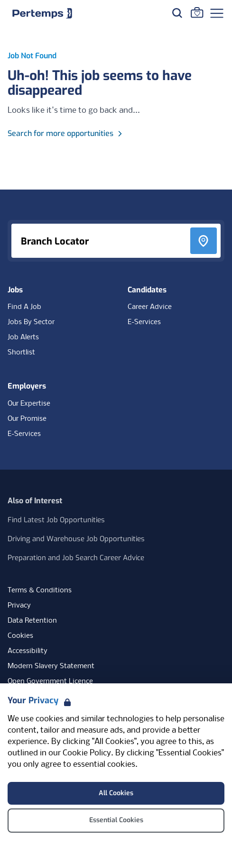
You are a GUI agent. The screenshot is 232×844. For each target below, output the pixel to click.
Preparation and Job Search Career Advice (76, 558)
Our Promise (27, 419)
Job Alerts (23, 337)
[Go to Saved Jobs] (197, 12)
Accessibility (27, 651)
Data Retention (32, 621)
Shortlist (21, 352)
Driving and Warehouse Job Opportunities (76, 539)
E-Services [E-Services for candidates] (144, 322)
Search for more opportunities (66, 133)
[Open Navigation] (216, 13)
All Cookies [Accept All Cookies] (116, 793)
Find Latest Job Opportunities (56, 520)
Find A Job (24, 307)
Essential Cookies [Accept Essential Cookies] (116, 820)
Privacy (19, 605)
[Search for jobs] (177, 12)
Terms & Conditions (40, 590)
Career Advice (150, 307)
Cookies (20, 636)
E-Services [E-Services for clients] (24, 434)
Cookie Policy (87, 753)
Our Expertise (29, 404)
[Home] (42, 13)
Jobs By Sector (31, 322)
